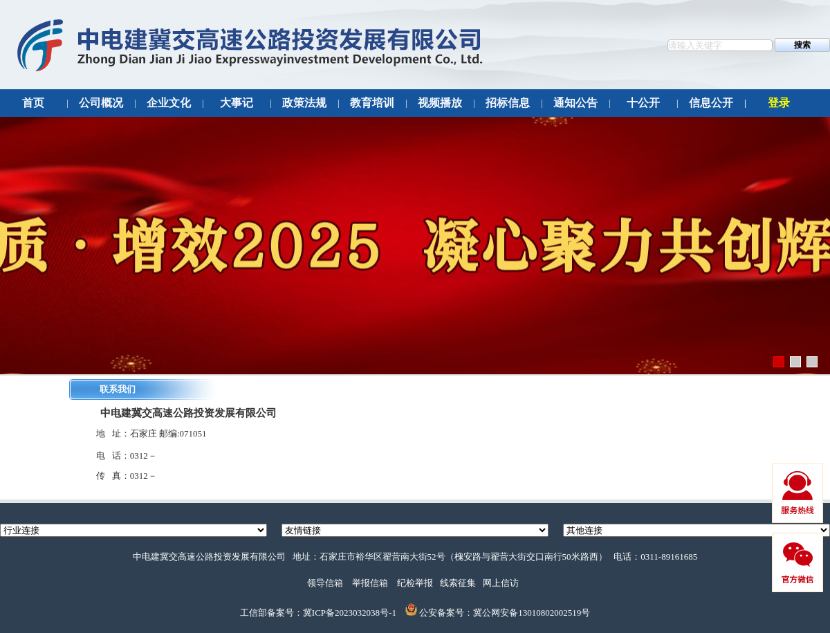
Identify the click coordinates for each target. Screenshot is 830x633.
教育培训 (372, 103)
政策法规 (304, 103)
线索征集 (458, 583)
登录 (779, 103)
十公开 (643, 103)
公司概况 (101, 103)
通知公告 (575, 103)
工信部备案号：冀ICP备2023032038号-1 (318, 612)
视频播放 (440, 103)
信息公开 (711, 103)
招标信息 (508, 103)
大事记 (236, 103)
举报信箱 (370, 583)
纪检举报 (415, 583)
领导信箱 (325, 583)
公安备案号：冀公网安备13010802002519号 (504, 612)
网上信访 (501, 583)
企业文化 (169, 103)
